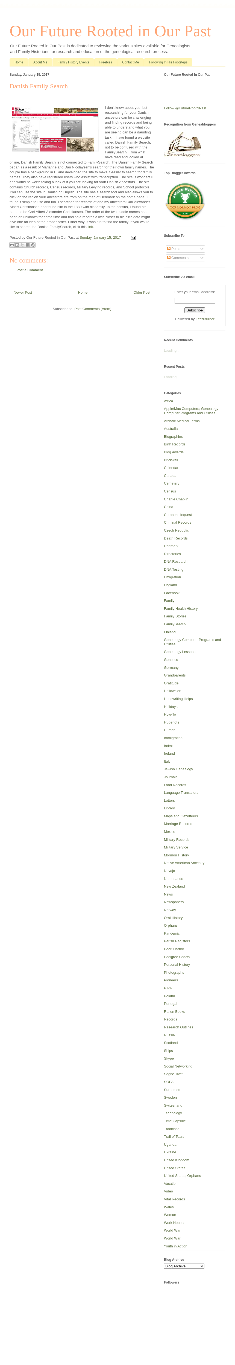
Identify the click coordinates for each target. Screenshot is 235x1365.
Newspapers (174, 902)
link (90, 227)
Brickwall (171, 460)
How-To (170, 714)
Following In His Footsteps (168, 62)
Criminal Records (177, 522)
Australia (171, 429)
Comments (178, 258)
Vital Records (174, 1199)
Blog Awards (174, 452)
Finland (170, 632)
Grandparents (175, 675)
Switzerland (173, 1105)
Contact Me (130, 62)
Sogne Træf (173, 1074)
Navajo (169, 871)
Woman (170, 1215)
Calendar (171, 468)
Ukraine (170, 1152)
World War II (174, 1238)
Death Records (176, 538)
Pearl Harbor (174, 949)
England (170, 585)
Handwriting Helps (178, 699)
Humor (169, 730)
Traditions (172, 1129)
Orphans (171, 925)
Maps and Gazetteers (181, 816)
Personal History (177, 964)
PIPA (168, 988)
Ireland (169, 753)
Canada (170, 476)
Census (170, 491)
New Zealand (174, 886)
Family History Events (73, 62)
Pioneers (171, 980)
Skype (169, 1058)
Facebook (172, 593)
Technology (173, 1113)
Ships (168, 1051)
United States (174, 1168)
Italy (167, 761)
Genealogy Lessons (179, 652)
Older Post (142, 292)
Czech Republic (176, 530)
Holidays (171, 707)
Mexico (169, 832)
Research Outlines (178, 1027)
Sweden (170, 1097)
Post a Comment (29, 270)
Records (170, 1019)
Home (18, 62)
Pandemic (172, 933)
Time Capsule (175, 1121)
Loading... (172, 350)
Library (169, 808)
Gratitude (171, 683)
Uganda (170, 1144)
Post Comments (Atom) (92, 309)
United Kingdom (176, 1160)
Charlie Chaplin (176, 499)
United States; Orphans (182, 1176)
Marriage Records (178, 824)
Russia (169, 1035)
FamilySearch (175, 624)
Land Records (175, 785)
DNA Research (175, 561)
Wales (169, 1207)
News (168, 894)
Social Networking (178, 1066)
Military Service (176, 847)
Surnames (172, 1090)
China (168, 507)
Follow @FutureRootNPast (185, 108)
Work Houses (174, 1223)
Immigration (173, 738)
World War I (173, 1230)
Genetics (171, 660)
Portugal (170, 1004)
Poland (169, 996)
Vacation (171, 1184)
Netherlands (173, 879)
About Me (40, 62)
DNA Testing (173, 569)
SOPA (169, 1082)
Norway (170, 910)
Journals (170, 777)
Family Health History (181, 608)
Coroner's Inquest (178, 515)
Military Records (176, 840)
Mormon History (176, 855)
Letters (169, 800)
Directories (172, 554)
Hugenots (171, 722)
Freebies (105, 62)
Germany (171, 668)
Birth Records (175, 444)
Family (169, 601)
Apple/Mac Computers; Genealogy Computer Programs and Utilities (191, 411)
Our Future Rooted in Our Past (110, 31)
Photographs (174, 972)
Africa (168, 401)
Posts (173, 249)
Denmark (171, 546)
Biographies (173, 436)
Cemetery (171, 483)
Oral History (173, 918)
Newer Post (23, 292)
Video (168, 1191)
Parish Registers (177, 941)
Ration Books (174, 1012)
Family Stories (175, 616)
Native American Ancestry (184, 863)
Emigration (172, 577)
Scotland (171, 1043)
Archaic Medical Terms (182, 421)
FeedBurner (205, 319)
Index (168, 746)
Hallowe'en (172, 691)
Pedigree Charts (177, 957)
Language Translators (181, 793)
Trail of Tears (174, 1136)
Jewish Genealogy (178, 769)
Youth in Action (175, 1246)
